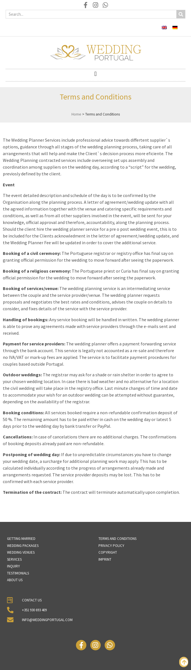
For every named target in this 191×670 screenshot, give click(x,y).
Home (76, 114)
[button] (95, 73)
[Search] (180, 14)
